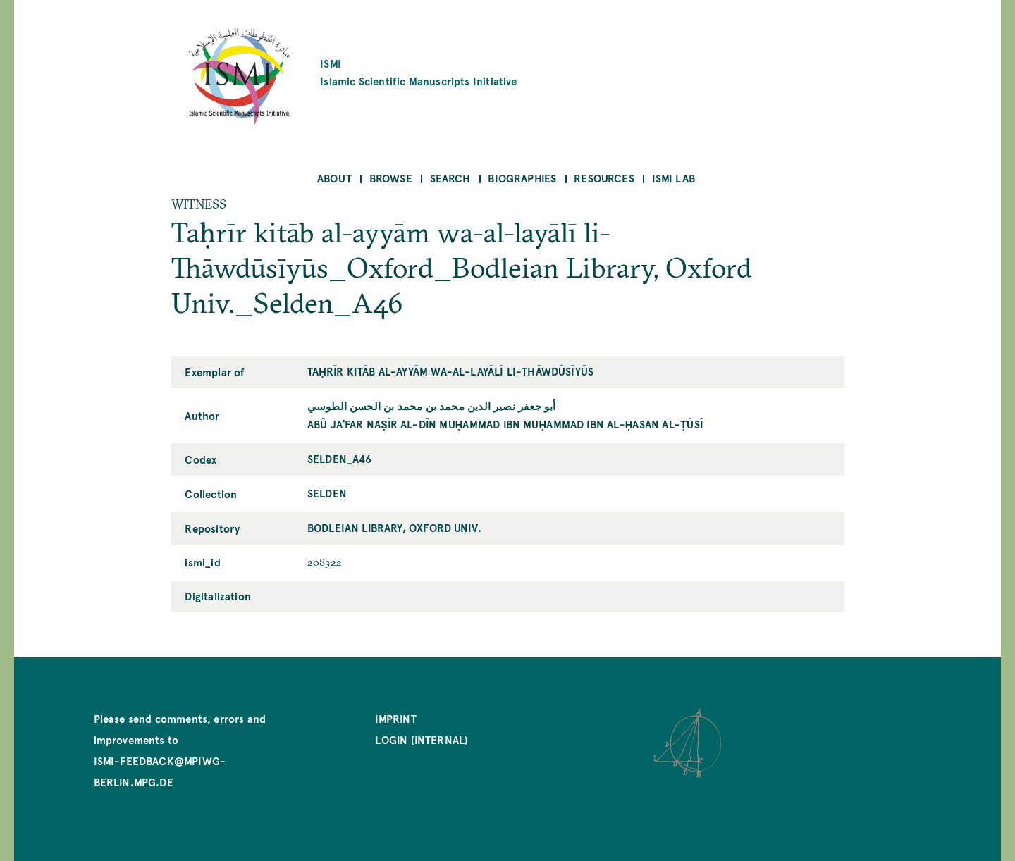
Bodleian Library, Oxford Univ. (394, 527)
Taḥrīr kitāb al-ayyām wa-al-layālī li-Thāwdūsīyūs (450, 371)
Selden (327, 492)
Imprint (395, 718)
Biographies (522, 178)
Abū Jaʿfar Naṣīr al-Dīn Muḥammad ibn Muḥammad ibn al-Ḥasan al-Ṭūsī (505, 423)
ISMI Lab (673, 178)
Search (450, 178)
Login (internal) (421, 739)
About (334, 178)
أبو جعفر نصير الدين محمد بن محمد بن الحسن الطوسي (431, 405)
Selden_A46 (339, 458)
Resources (604, 178)
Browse (390, 178)
